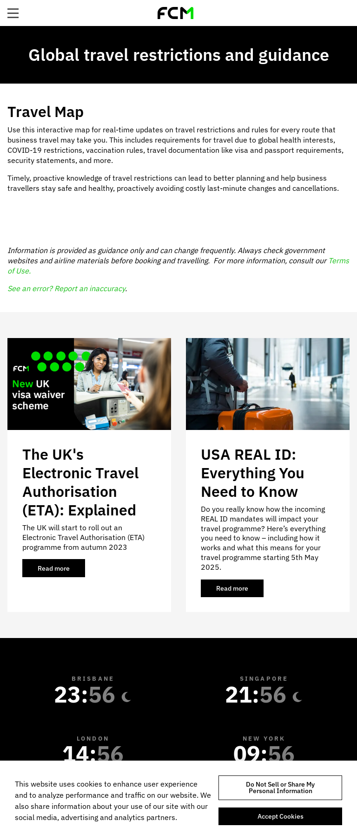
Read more (61, 570)
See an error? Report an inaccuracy (66, 288)
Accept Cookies (281, 816)
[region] (178, 800)
